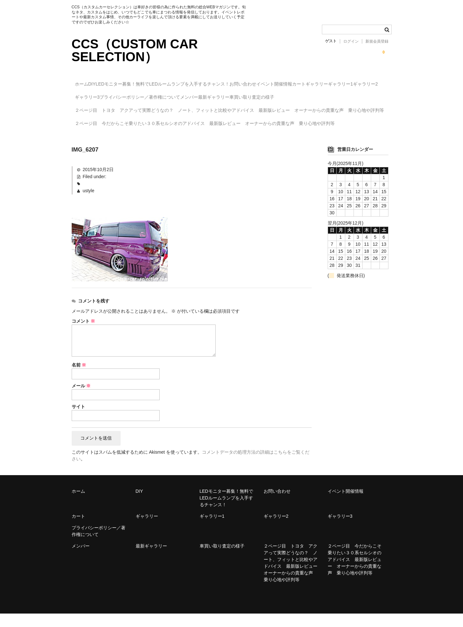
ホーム (85, 81)
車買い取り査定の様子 (100, 108)
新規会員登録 (376, 41)
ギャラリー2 (163, 94)
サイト (78, 419)
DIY (108, 81)
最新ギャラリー (368, 94)
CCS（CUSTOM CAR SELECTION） (135, 50)
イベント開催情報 (330, 81)
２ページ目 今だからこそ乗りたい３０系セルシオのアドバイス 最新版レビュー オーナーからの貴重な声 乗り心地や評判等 (208, 139)
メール (81, 398)
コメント (83, 333)
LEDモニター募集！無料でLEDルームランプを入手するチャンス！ (192, 81)
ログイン (351, 41)
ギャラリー (89, 94)
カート (368, 81)
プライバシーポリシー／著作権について (268, 94)
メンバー (330, 94)
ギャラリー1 (125, 94)
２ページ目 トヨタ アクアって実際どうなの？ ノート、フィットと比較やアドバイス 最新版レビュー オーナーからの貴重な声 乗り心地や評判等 (230, 123)
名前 (79, 377)
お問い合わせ (285, 81)
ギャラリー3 (201, 94)
